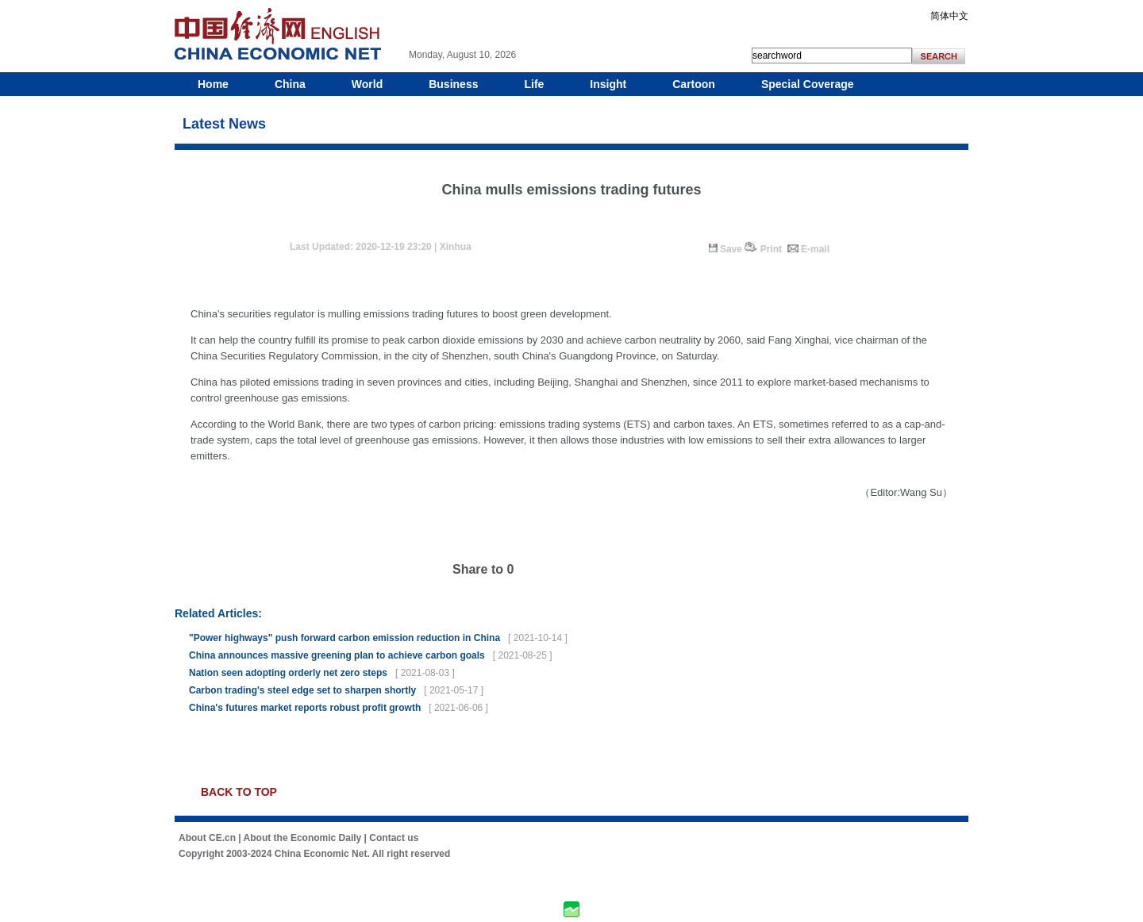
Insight (608, 84)
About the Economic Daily (303, 837)
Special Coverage (807, 84)
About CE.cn (207, 837)
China (290, 84)
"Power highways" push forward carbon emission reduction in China (344, 637)
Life (534, 84)
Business (453, 84)
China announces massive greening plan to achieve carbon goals (337, 655)
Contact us (393, 837)
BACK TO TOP (239, 792)
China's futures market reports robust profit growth (305, 707)
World (367, 84)
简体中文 (949, 15)
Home (213, 84)
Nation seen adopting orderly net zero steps (288, 672)
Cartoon (693, 84)
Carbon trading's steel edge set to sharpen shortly (302, 690)
